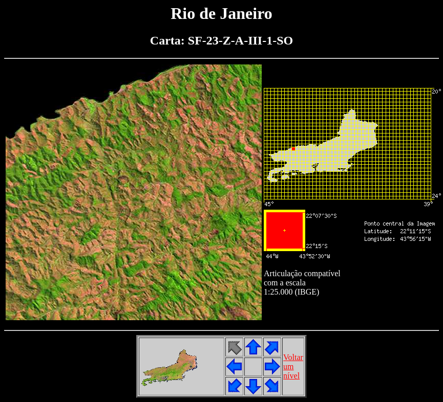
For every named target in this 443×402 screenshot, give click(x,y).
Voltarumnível (293, 366)
